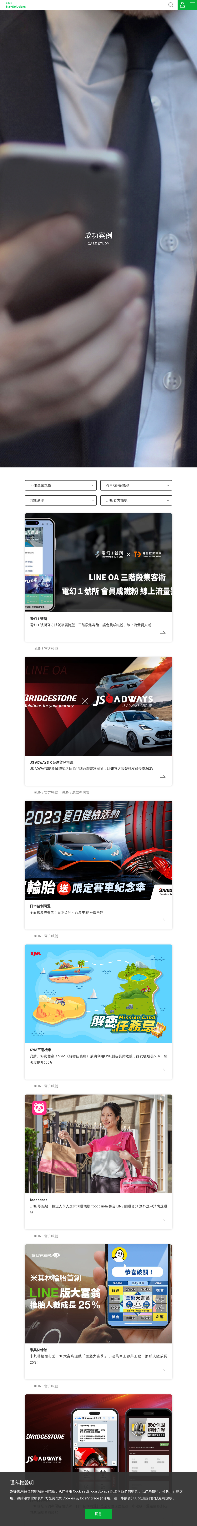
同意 (98, 1514)
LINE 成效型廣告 (76, 792)
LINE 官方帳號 (47, 649)
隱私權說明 (164, 1498)
